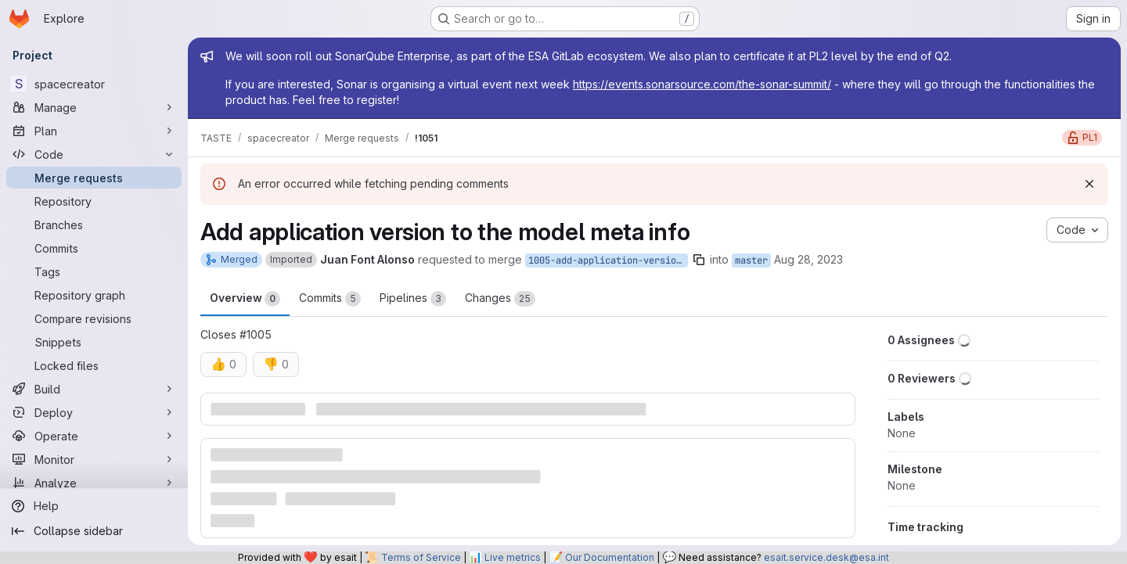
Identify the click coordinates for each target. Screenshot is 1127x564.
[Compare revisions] (94, 318)
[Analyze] (94, 483)
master (751, 260)
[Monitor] (94, 459)
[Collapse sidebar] (94, 531)
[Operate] (94, 436)
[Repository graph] (94, 295)
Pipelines (413, 299)
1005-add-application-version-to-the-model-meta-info (608, 260)
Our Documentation (609, 557)
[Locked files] (94, 365)
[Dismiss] (1089, 183)
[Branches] (94, 224)
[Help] (94, 506)
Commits (330, 299)
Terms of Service (421, 557)
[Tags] (94, 271)
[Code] (94, 154)
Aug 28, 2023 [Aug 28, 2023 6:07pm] (808, 259)
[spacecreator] (94, 84)
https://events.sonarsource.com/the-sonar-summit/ (702, 84)
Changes (500, 299)
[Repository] (94, 201)
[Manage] (94, 107)
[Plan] (94, 131)
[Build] (94, 389)
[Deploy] (94, 412)
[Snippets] (94, 342)
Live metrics (512, 557)
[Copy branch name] (699, 259)
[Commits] (94, 248)
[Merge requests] (94, 178)
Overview (245, 299)
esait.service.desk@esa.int (826, 557)
